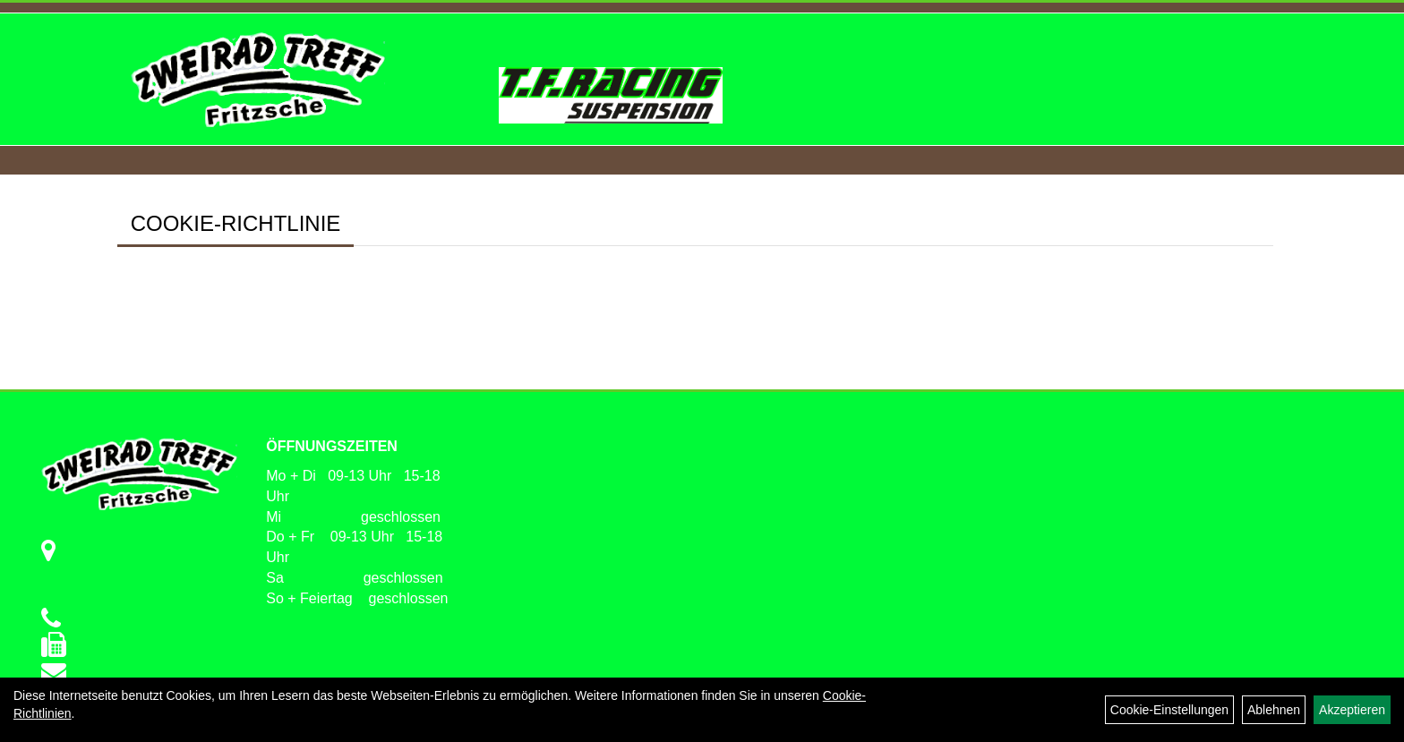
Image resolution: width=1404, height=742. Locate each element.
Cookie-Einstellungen (1169, 710)
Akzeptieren (1352, 710)
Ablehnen (1273, 710)
